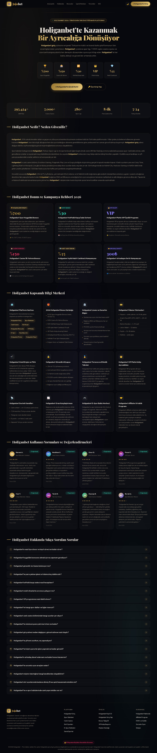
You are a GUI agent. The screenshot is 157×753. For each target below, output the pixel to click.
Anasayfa (50, 4)
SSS (99, 4)
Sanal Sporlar (68, 731)
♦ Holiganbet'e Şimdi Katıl (67, 87)
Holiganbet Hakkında (143, 714)
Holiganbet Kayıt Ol (105, 714)
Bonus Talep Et (104, 721)
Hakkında (60, 4)
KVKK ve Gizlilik (141, 721)
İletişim (138, 728)
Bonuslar (70, 4)
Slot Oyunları (68, 724)
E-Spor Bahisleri (69, 728)
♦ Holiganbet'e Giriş (140, 4)
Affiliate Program (142, 717)
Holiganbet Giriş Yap (106, 717)
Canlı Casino (68, 721)
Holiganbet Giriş (69, 714)
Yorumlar (92, 4)
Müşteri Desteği (104, 728)
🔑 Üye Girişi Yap (95, 87)
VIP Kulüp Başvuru (105, 724)
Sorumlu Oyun (141, 724)
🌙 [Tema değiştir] (127, 4)
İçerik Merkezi (81, 4)
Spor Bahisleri (69, 717)
